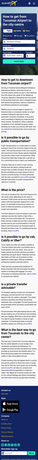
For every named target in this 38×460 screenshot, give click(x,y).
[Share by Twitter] (12, 446)
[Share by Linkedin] (18, 446)
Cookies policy (6, 424)
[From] (20, 42)
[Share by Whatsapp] (5, 446)
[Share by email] (2, 446)
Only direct (29, 36)
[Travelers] (31, 56)
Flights (8, 31)
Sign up (31, 453)
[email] (15, 453)
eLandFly (25, 177)
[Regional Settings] (29, 3)
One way (18, 36)
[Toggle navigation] (34, 3)
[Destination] (20, 49)
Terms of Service (7, 432)
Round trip (7, 36)
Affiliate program (7, 436)
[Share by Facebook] (9, 446)
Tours (26, 31)
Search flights (19, 61)
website (6, 129)
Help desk (4, 394)
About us (4, 420)
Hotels (17, 31)
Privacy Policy (6, 428)
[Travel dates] (14, 56)
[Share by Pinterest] (15, 446)
